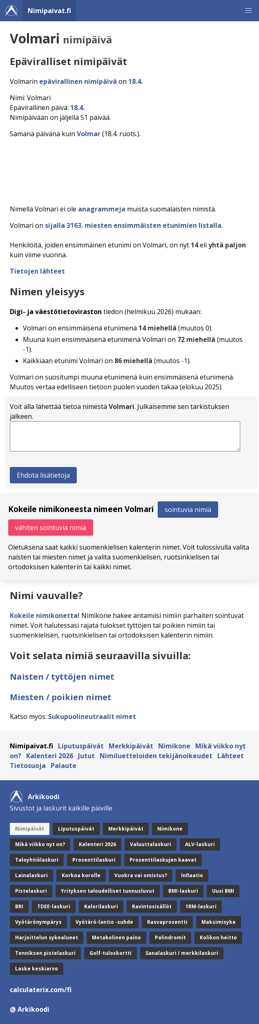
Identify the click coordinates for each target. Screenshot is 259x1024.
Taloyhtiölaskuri (36, 859)
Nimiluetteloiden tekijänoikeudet (156, 755)
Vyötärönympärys (38, 921)
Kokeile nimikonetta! (45, 615)
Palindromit (170, 937)
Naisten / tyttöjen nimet (62, 676)
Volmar (88, 133)
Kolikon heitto (218, 937)
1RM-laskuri (201, 906)
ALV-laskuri (200, 844)
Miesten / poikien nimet (61, 697)
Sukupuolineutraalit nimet (92, 716)
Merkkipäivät (131, 745)
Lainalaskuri (31, 875)
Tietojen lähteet (37, 271)
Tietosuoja (28, 765)
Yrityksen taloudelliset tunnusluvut (107, 890)
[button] (248, 10)
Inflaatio (192, 875)
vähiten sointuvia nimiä (50, 527)
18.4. (135, 81)
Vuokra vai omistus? (140, 875)
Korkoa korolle (81, 875)
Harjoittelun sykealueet (46, 937)
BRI (19, 906)
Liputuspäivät (81, 745)
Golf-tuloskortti (110, 953)
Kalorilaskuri (101, 906)
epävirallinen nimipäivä (78, 81)
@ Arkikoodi (29, 1009)
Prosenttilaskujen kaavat (163, 859)
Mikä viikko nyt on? (40, 844)
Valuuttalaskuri (150, 844)
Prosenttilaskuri (94, 859)
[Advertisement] (131, 168)
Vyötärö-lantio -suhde (104, 921)
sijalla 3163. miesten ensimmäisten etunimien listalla (133, 225)
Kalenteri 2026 (49, 755)
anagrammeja (101, 208)
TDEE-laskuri (53, 906)
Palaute (63, 765)
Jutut (86, 755)
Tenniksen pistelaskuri (45, 953)
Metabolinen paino (116, 937)
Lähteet (230, 755)
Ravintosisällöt (152, 906)
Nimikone (174, 745)
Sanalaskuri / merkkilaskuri (181, 953)
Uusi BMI (223, 890)
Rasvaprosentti (167, 921)
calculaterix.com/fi (40, 989)
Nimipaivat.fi (49, 10)
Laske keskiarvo (36, 968)
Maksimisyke (218, 921)
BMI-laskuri (183, 890)
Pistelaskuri (31, 890)
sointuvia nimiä (188, 509)
